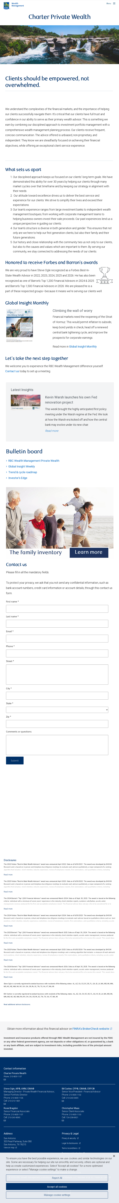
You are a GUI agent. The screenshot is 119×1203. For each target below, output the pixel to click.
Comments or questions (19, 732)
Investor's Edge (17, 478)
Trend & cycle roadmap (22, 472)
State (9, 703)
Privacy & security (69, 1138)
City (9, 688)
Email (10, 631)
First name (12, 602)
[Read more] (8, 874)
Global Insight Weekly (21, 466)
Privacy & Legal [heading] (70, 1133)
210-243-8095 (14, 1117)
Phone (10, 646)
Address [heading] (8, 1133)
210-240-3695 (72, 1098)
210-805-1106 (17, 1098)
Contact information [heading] (15, 1068)
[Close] (114, 1156)
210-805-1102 (75, 1094)
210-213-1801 (14, 1101)
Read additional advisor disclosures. (17, 1004)
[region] (59, 1178)
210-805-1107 (17, 1114)
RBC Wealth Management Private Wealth (33, 460)
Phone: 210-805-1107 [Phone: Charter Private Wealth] (13, 1076)
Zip (8, 717)
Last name (12, 616)
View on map (9, 1147)
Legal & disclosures (70, 1143)
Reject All (57, 1177)
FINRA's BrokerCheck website (91, 1028)
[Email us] (5, 1079)
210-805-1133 (75, 1114)
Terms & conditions (70, 1148)
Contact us (12, 371)
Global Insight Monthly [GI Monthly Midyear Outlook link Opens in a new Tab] (83, 346)
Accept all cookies (57, 1186)
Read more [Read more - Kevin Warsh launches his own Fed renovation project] (51, 431)
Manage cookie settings (57, 1194)
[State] (57, 710)
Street (10, 661)
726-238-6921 (72, 1117)
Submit (15, 760)
